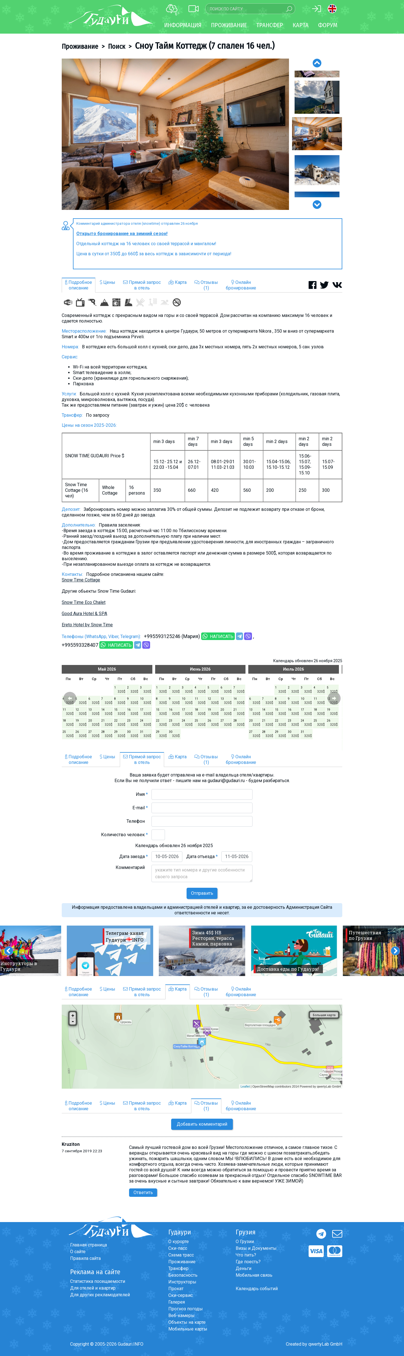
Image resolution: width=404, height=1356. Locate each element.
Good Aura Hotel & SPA (84, 613)
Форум (328, 25)
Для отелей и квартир (93, 1288)
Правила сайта (85, 1258)
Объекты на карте (187, 1322)
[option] (175, 134)
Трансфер (178, 1268)
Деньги (243, 1268)
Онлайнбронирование (241, 285)
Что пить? (246, 1255)
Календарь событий (257, 1288)
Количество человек (124, 834)
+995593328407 (80, 645)
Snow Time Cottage (81, 580)
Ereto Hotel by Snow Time (87, 624)
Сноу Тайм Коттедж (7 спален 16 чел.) (204, 45)
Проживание (80, 46)
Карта (301, 25)
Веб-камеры (181, 1315)
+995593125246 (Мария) (172, 636)
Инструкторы (182, 1282)
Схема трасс (181, 1255)
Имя (142, 794)
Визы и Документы (256, 1248)
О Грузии (245, 1241)
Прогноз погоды (185, 1308)
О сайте (78, 1251)
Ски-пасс (177, 1248)
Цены (107, 282)
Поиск (116, 46)
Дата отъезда (202, 856)
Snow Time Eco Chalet (83, 602)
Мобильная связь (254, 1275)
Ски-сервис (180, 1295)
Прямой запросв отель (142, 285)
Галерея (176, 1302)
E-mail (140, 807)
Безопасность (183, 1275)
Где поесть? (248, 1261)
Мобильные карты (187, 1329)
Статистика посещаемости (97, 1281)
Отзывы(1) (206, 285)
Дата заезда (133, 856)
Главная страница (88, 1245)
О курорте (178, 1241)
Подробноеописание (78, 285)
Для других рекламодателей (100, 1294)
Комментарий (132, 867)
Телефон (137, 821)
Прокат (175, 1288)
